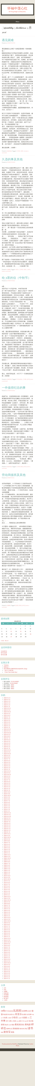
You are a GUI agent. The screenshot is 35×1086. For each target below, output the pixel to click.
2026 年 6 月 (7, 698)
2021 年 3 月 (7, 807)
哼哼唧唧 (6, 995)
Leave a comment (6, 271)
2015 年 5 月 (7, 929)
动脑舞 (8, 269)
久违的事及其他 (12, 159)
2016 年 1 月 (7, 915)
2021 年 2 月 (7, 809)
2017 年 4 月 (7, 889)
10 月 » (7, 640)
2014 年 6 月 (7, 949)
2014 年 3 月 (7, 954)
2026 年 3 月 (7, 703)
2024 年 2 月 (7, 746)
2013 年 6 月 (7, 970)
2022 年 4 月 (7, 785)
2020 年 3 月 (7, 828)
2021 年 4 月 (7, 806)
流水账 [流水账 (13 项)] (31, 1021)
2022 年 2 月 (7, 788)
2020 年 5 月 (7, 825)
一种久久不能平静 (8, 670)
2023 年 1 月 (7, 769)
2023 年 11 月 (7, 752)
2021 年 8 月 (7, 799)
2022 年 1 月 (7, 790)
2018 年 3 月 (7, 870)
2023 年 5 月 (7, 762)
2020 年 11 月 (7, 814)
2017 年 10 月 (7, 879)
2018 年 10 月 (7, 858)
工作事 (18, 151)
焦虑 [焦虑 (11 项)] (6, 1025)
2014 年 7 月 (7, 947)
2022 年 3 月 (7, 786)
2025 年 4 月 (7, 722)
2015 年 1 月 (7, 936)
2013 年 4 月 (7, 973)
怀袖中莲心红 (18, 8)
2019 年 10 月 (7, 837)
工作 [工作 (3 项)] (28, 1017)
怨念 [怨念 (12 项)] (14, 1021)
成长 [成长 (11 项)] (20, 1021)
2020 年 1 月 (7, 832)
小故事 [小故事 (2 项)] (19, 1017)
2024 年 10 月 (7, 732)
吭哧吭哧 (9, 151)
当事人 (22, 151)
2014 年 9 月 (7, 943)
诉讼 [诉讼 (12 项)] (26, 1028)
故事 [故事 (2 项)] (26, 1021)
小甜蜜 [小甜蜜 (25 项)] (24, 1017)
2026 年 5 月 (7, 699)
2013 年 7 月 (7, 968)
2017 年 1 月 (7, 895)
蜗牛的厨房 (4, 653)
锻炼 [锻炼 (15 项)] (12, 1032)
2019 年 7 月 (7, 842)
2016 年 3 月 (7, 912)
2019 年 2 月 (7, 851)
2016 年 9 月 (7, 902)
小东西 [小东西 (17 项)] (4, 1018)
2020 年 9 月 (7, 818)
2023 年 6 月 (7, 760)
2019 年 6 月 (7, 844)
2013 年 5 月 (7, 971)
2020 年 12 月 (7, 813)
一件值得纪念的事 (14, 387)
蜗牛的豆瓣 (4, 654)
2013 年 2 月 (7, 977)
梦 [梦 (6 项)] (27, 1021)
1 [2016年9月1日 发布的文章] (20, 626)
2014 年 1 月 (7, 957)
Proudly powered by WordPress (10, 1044)
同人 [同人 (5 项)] (13, 1014)
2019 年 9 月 (7, 839)
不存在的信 (19, 379)
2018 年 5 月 (7, 867)
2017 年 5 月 (7, 888)
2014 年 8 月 (7, 945)
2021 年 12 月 (7, 792)
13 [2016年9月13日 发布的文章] (11, 631)
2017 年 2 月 (7, 893)
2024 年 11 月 (7, 731)
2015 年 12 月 (7, 917)
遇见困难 (8, 40)
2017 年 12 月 (7, 875)
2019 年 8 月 (7, 840)
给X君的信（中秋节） (16, 278)
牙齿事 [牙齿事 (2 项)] (9, 1024)
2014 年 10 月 (7, 942)
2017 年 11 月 (7, 877)
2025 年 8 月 (7, 715)
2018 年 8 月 (7, 861)
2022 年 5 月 (7, 783)
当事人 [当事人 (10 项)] (11, 1021)
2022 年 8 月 (7, 778)
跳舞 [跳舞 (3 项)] (2, 1032)
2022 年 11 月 (7, 773)
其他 (5, 989)
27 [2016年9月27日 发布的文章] (11, 636)
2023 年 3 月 (7, 766)
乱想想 (17, 605)
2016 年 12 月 (7, 896)
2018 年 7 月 (7, 863)
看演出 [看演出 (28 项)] (22, 1024)
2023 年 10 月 (7, 753)
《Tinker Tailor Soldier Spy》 (11, 672)
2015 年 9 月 (7, 922)
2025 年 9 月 (7, 713)
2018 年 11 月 (7, 856)
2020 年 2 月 (7, 830)
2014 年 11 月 (7, 940)
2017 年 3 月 (7, 891)
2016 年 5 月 (7, 908)
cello (5, 988)
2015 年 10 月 (7, 921)
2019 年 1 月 (7, 853)
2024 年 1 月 (7, 748)
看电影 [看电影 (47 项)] (28, 1024)
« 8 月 (2, 640)
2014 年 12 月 (7, 938)
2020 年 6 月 (7, 823)
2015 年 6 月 (7, 928)
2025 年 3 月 (7, 724)
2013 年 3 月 (7, 975)
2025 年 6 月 (7, 718)
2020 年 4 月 (7, 827)
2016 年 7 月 (7, 905)
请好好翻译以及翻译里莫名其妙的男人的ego (15, 668)
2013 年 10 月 (7, 963)
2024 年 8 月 (7, 736)
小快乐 (17, 269)
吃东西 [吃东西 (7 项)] (10, 1014)
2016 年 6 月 (7, 907)
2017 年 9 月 (7, 881)
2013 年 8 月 (7, 966)
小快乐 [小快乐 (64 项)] (14, 1017)
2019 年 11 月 (7, 835)
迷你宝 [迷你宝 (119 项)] (7, 1031)
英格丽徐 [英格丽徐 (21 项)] (16, 1028)
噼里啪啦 (6, 996)
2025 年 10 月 (7, 711)
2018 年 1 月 (7, 874)
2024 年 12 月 (7, 729)
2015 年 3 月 (7, 933)
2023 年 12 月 (7, 750)
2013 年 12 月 (7, 959)
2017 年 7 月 (7, 884)
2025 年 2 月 (7, 725)
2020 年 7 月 (7, 821)
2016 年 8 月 (7, 903)
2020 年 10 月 (7, 816)
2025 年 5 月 (7, 720)
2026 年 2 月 (7, 705)
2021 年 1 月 (7, 811)
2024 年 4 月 (7, 743)
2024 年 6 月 (7, 739)
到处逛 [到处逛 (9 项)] (5, 1014)
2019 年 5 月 (7, 846)
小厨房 (5, 1000)
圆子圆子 (6, 998)
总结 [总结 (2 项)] (18, 1021)
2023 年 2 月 (7, 767)
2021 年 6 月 (7, 802)
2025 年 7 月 (7, 717)
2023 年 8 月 (7, 757)
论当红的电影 (14, 681)
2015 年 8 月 (7, 924)
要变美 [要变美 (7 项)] (22, 1028)
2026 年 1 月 (7, 706)
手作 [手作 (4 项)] (23, 1021)
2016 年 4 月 (7, 910)
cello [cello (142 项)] (3, 1010)
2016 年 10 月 (7, 900)
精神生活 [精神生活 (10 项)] (9, 1028)
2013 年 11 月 (7, 961)
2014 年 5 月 (7, 950)
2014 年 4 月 (7, 952)
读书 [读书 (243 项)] (30, 1028)
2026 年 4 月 (7, 701)
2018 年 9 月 (7, 860)
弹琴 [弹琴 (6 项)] (7, 1021)
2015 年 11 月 (7, 919)
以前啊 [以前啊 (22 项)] (24, 1011)
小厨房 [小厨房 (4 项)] (9, 1017)
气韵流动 (6, 665)
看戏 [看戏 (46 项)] (17, 1024)
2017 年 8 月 (7, 882)
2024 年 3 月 (7, 745)
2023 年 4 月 (7, 764)
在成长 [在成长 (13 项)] (24, 1014)
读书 (28, 269)
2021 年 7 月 (7, 800)
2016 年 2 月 (7, 914)
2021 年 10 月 (7, 795)
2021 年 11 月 (7, 793)
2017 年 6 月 (7, 886)
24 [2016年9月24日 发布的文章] (30, 634)
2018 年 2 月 (7, 872)
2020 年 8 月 (7, 820)
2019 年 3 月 (7, 849)
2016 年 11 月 (7, 898)
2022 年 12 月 (7, 771)
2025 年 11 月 (7, 710)
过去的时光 (4, 651)
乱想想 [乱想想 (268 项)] (17, 1010)
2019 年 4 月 (7, 847)
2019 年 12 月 (7, 833)
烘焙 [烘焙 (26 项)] (3, 1024)
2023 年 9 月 (7, 755)
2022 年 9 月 (7, 776)
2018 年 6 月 (7, 865)
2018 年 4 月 (7, 868)
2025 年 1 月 (7, 727)
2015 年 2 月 (7, 935)
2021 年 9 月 (7, 797)
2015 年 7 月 (7, 926)
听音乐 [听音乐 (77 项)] (18, 1014)
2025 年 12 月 (7, 708)
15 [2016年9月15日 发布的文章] (20, 631)
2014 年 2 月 (7, 956)
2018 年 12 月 (7, 854)
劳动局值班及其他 (14, 475)
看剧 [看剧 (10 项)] (12, 1025)
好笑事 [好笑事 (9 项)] (29, 1014)
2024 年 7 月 (7, 738)
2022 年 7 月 (7, 780)
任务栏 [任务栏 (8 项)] (29, 1011)
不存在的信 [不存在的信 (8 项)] (9, 1011)
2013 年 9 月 (7, 964)
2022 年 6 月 (7, 781)
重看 (12, 685)
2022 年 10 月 (7, 774)
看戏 (21, 466)
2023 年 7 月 (7, 759)
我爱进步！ (7, 667)
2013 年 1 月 (7, 978)
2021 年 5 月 (7, 804)
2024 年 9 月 (7, 734)
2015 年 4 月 (7, 931)
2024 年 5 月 (7, 741)
